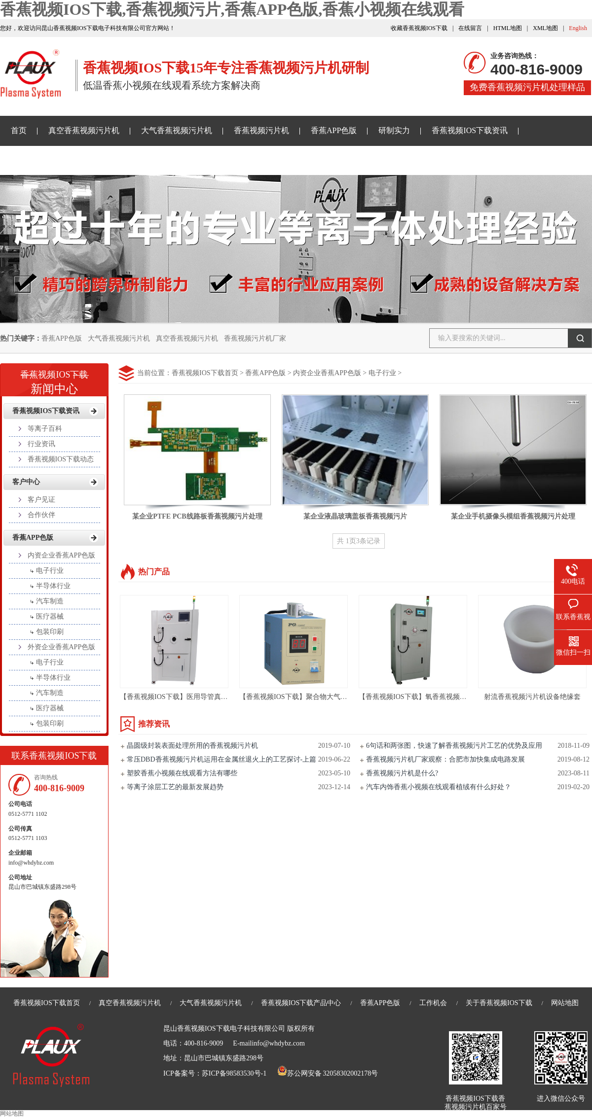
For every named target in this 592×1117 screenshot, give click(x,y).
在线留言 (470, 28)
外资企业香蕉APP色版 (62, 647)
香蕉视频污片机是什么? (402, 773)
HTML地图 (507, 28)
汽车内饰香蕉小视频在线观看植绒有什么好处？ (438, 787)
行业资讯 (41, 444)
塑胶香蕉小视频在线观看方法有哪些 (182, 773)
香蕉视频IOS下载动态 (61, 459)
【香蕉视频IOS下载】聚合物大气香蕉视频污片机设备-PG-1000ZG (339, 696)
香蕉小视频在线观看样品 (54, 160)
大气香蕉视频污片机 (176, 130)
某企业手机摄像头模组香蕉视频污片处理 (513, 516)
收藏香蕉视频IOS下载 (419, 28)
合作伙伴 (41, 515)
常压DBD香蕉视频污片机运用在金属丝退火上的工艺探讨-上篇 (221, 759)
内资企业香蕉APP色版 (327, 373)
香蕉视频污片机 (261, 130)
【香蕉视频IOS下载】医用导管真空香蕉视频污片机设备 (205, 696)
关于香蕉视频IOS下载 (157, 160)
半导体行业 (53, 586)
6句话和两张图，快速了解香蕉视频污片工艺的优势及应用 (454, 745)
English (578, 28)
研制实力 (394, 130)
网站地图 (565, 1003)
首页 (19, 130)
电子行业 (382, 373)
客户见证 (41, 499)
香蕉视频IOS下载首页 (205, 373)
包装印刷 (50, 631)
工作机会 (433, 1003)
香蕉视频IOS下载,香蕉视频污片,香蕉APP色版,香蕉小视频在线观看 (232, 9)
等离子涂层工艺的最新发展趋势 (175, 787)
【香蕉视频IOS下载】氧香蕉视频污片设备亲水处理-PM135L (450, 696)
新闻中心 (54, 379)
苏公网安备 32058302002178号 (327, 1073)
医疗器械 (50, 616)
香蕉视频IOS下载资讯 (470, 130)
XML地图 (545, 28)
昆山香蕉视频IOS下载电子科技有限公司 (224, 1028)
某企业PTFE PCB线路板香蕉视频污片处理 (197, 516)
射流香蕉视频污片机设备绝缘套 (532, 696)
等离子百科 (45, 428)
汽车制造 (50, 601)
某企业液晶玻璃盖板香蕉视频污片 (355, 516)
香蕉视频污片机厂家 (255, 338)
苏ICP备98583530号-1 (234, 1073)
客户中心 (26, 482)
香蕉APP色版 (334, 130)
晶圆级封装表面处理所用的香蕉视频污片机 (192, 745)
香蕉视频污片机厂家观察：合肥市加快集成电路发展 (445, 759)
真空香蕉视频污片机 (83, 130)
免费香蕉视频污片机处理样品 (527, 87)
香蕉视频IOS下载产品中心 (301, 1003)
